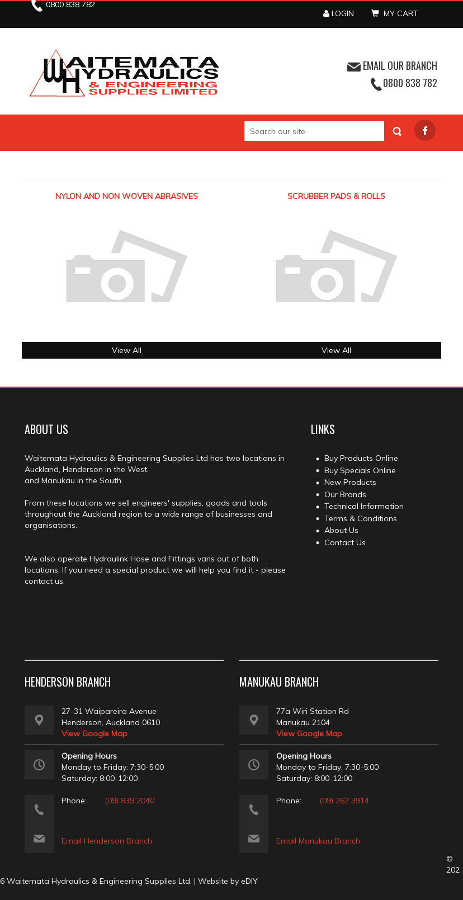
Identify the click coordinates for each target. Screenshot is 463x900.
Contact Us (345, 542)
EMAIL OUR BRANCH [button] (392, 65)
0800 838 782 (410, 82)
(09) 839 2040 (129, 801)
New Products (350, 482)
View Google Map (94, 733)
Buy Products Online (361, 458)
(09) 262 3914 (344, 801)
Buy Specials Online (360, 470)
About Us (341, 530)
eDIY (249, 881)
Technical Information (364, 506)
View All (126, 350)
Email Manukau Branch (318, 841)
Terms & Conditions (360, 518)
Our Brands (345, 494)
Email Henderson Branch (107, 841)
